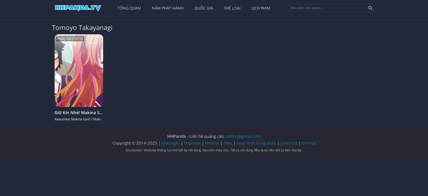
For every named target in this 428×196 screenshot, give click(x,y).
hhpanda (192, 143)
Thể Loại (232, 8)
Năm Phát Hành (167, 8)
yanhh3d (289, 143)
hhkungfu (171, 143)
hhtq (228, 143)
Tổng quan (129, 8)
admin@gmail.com (243, 136)
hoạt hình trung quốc (256, 143)
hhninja (212, 143)
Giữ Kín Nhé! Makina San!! (81, 112)
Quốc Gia (203, 8)
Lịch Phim (260, 8)
